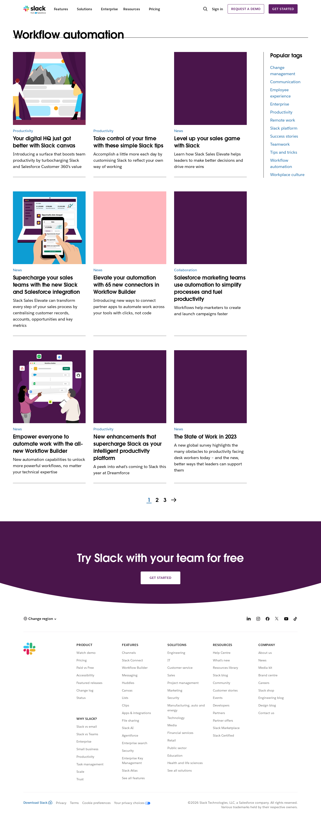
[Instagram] (258, 619)
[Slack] (34, 9)
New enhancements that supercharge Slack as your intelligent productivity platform (127, 447)
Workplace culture (287, 174)
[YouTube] (286, 619)
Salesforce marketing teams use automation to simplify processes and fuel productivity (210, 288)
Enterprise (279, 104)
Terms (74, 803)
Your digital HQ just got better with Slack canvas (44, 142)
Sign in (217, 9)
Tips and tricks (283, 152)
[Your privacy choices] (130, 803)
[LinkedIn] (249, 619)
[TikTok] (296, 619)
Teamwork (280, 144)
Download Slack (37, 803)
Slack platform (283, 128)
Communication (285, 81)
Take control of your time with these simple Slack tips (128, 142)
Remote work (282, 120)
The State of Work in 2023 (205, 436)
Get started (283, 9)
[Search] (205, 9)
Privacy (61, 803)
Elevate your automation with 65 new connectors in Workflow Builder (126, 284)
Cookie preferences (96, 803)
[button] (39, 618)
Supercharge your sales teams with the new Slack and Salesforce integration (46, 284)
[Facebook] (267, 619)
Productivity (281, 112)
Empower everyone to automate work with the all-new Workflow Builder (48, 443)
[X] (277, 619)
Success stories (284, 136)
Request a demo (246, 9)
